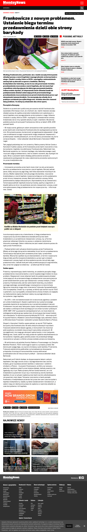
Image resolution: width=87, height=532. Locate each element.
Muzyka (32, 506)
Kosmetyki (21, 505)
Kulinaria (40, 506)
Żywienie (21, 515)
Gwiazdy (40, 505)
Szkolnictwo (61, 491)
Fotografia (36, 489)
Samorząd (49, 496)
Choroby (21, 503)
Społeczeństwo (51, 485)
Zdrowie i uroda (23, 500)
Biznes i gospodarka (9, 485)
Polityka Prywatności (77, 526)
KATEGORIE (6, 8)
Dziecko (61, 487)
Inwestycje (21, 492)
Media (69, 485)
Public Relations (70, 489)
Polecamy (38, 36)
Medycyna (21, 510)
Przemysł (5, 498)
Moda (39, 508)
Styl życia (40, 511)
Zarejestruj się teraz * (68, 98)
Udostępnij (54, 36)
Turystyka (5, 504)
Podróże (40, 510)
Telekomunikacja (7, 501)
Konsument (49, 487)
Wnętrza (40, 513)
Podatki (49, 489)
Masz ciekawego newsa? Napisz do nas (74, 13)
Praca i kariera (50, 491)
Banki (20, 487)
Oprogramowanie (37, 494)
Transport (5, 503)
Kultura (33, 500)
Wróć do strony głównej (34, 407)
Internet (35, 491)
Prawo (48, 492)
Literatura (33, 505)
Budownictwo (6, 487)
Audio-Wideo (36, 487)
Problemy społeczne (51, 494)
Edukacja (62, 485)
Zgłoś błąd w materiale (53, 408)
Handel (4, 491)
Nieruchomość (6, 496)
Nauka (60, 489)
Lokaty (20, 496)
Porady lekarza (22, 511)
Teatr (32, 510)
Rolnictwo (5, 499)
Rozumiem (69, 526)
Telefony (36, 496)
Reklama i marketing (71, 491)
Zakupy (39, 515)
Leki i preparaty (22, 508)
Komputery (36, 492)
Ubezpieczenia (6, 506)
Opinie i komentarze (25, 518)
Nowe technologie (39, 485)
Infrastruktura (6, 493)
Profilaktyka (21, 513)
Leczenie (21, 506)
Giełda (20, 491)
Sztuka (32, 508)
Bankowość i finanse (8, 12)
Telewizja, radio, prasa (72, 492)
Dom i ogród (40, 503)
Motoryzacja (6, 494)
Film (32, 503)
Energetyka (5, 489)
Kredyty (17, 12)
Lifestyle (40, 500)
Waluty (20, 497)
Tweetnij (46, 36)
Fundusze (21, 489)
